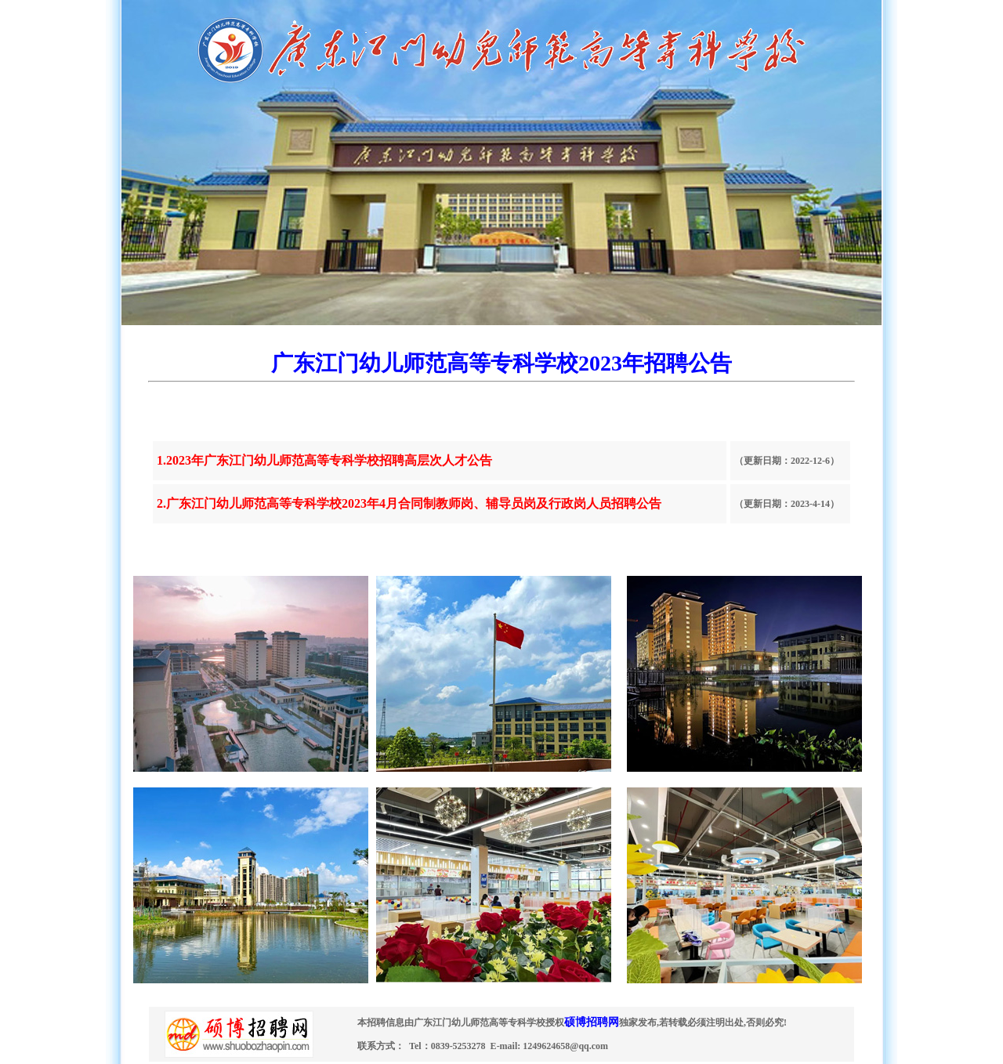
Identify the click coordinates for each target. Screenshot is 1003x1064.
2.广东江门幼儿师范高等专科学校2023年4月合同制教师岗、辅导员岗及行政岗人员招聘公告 (409, 503)
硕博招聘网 (591, 1022)
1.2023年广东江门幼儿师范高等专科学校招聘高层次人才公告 (324, 460)
